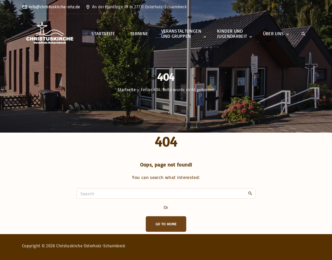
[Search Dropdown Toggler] (303, 34)
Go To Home (166, 224)
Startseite (126, 89)
